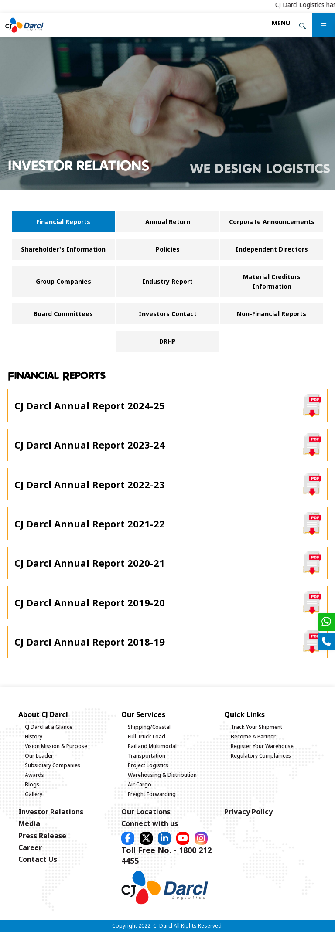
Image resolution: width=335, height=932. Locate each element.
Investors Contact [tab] (168, 314)
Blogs (32, 784)
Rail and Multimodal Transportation (152, 750)
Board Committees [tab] (63, 314)
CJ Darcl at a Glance (48, 727)
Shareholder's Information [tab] (63, 249)
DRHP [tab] (167, 341)
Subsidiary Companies (52, 765)
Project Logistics (148, 765)
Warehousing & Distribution (162, 775)
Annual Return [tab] (167, 222)
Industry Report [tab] (167, 281)
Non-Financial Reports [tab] (271, 314)
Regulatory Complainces (261, 755)
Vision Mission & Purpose (56, 746)
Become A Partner (253, 736)
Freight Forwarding (152, 794)
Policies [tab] (168, 249)
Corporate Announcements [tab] (271, 222)
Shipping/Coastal (149, 727)
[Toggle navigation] (281, 23)
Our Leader (39, 755)
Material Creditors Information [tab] (272, 281)
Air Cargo (139, 784)
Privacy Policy (248, 811)
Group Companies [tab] (63, 281)
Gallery (33, 794)
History (33, 736)
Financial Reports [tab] (63, 222)
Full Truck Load (146, 736)
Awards (34, 775)
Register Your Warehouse (262, 746)
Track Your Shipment (256, 727)
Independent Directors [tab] (272, 249)
